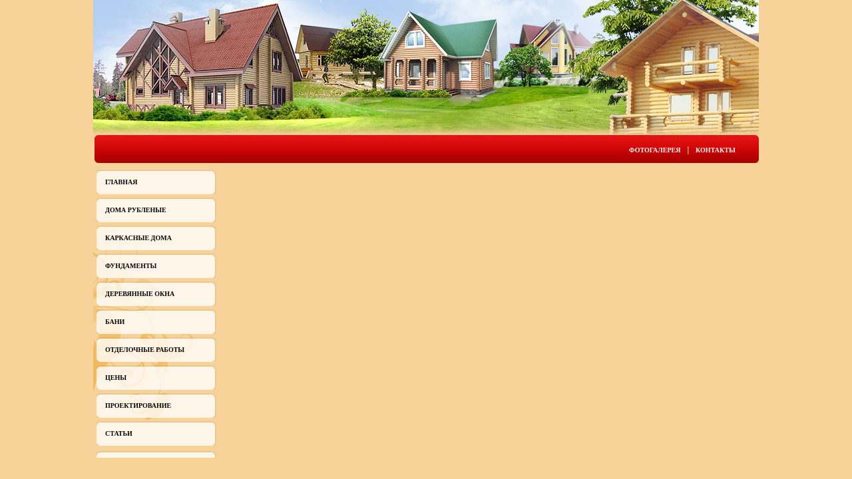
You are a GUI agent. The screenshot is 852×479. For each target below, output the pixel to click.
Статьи (118, 433)
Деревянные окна (139, 293)
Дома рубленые (135, 210)
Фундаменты (130, 265)
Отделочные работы (144, 349)
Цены (115, 377)
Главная (121, 182)
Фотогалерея (654, 150)
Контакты (716, 150)
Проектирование (138, 405)
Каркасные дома (138, 237)
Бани (114, 321)
